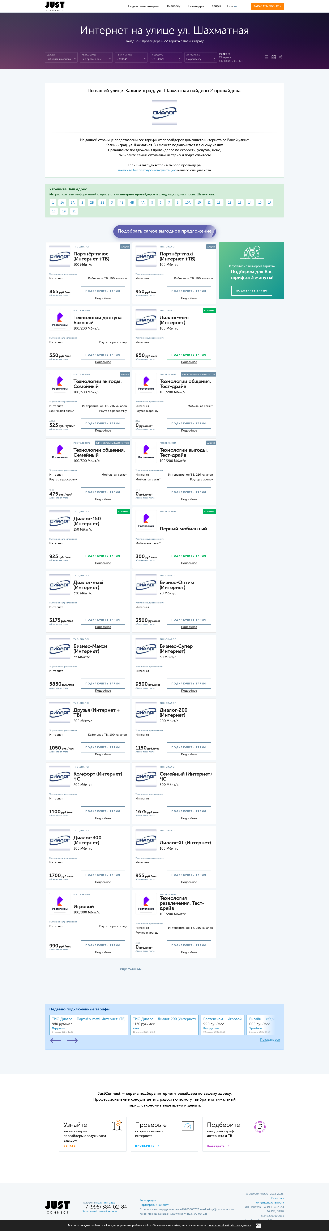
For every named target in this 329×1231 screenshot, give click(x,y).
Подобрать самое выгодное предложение (165, 231)
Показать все (270, 1039)
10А (188, 202)
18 (54, 211)
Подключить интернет (143, 6)
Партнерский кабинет (154, 1205)
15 (259, 202)
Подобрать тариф (252, 291)
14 (250, 202)
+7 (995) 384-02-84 (104, 1207)
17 (269, 202)
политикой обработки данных (230, 1225)
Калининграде (194, 41)
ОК (258, 1225)
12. (219, 202)
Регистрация (148, 1200)
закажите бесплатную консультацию (147, 170)
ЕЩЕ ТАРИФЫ (131, 969)
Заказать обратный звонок (99, 1211)
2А (73, 202)
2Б (92, 202)
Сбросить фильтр (231, 61)
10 (199, 202)
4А (143, 202)
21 (74, 211)
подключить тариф (103, 291)
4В (132, 202)
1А (62, 202)
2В (102, 202)
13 (240, 202)
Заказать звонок (267, 6)
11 (209, 202)
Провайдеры (195, 6)
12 (229, 202)
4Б (121, 202)
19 (64, 211)
